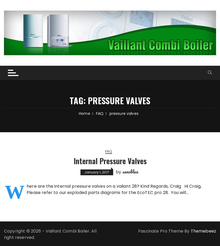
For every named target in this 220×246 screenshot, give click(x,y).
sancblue (130, 171)
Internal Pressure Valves (110, 160)
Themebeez (203, 231)
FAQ (108, 152)
